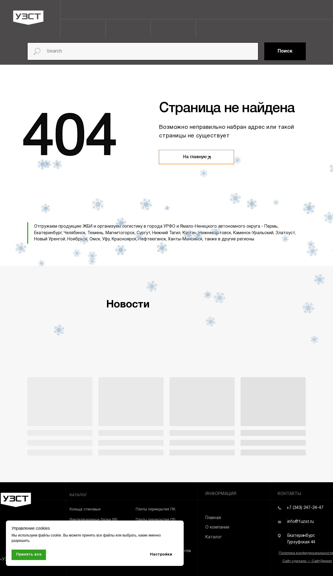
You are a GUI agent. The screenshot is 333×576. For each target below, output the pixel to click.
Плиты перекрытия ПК (155, 509)
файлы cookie (49, 535)
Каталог (213, 537)
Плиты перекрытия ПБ (156, 520)
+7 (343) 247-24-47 (305, 508)
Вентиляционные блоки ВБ (94, 520)
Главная (213, 518)
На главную (195, 157)
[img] (209, 157)
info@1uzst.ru (300, 522)
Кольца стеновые (85, 509)
